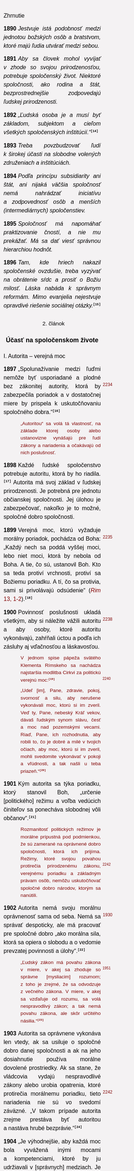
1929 (108, 824)
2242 (107, 273)
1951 (107, 377)
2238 (108, 27)
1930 (108, 323)
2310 (108, 1144)
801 (106, 646)
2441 (108, 993)
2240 (107, 87)
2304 (108, 1109)
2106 (108, 953)
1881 (108, 663)
